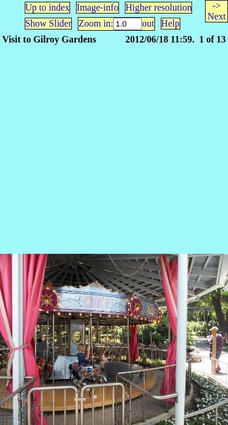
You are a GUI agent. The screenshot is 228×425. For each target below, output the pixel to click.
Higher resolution (158, 7)
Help (170, 23)
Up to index (47, 7)
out (148, 23)
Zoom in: (95, 23)
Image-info (97, 7)
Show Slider (48, 23)
